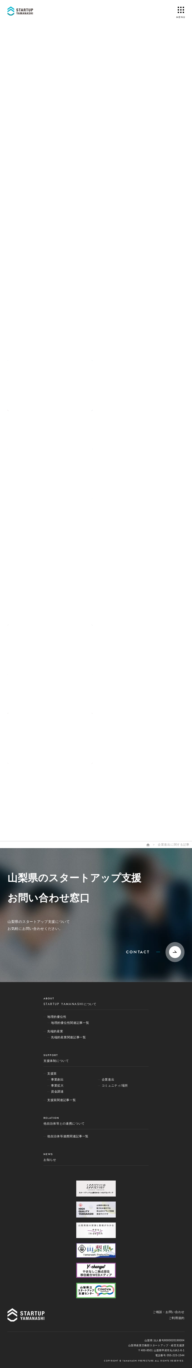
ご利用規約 (177, 1318)
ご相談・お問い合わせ (168, 1312)
